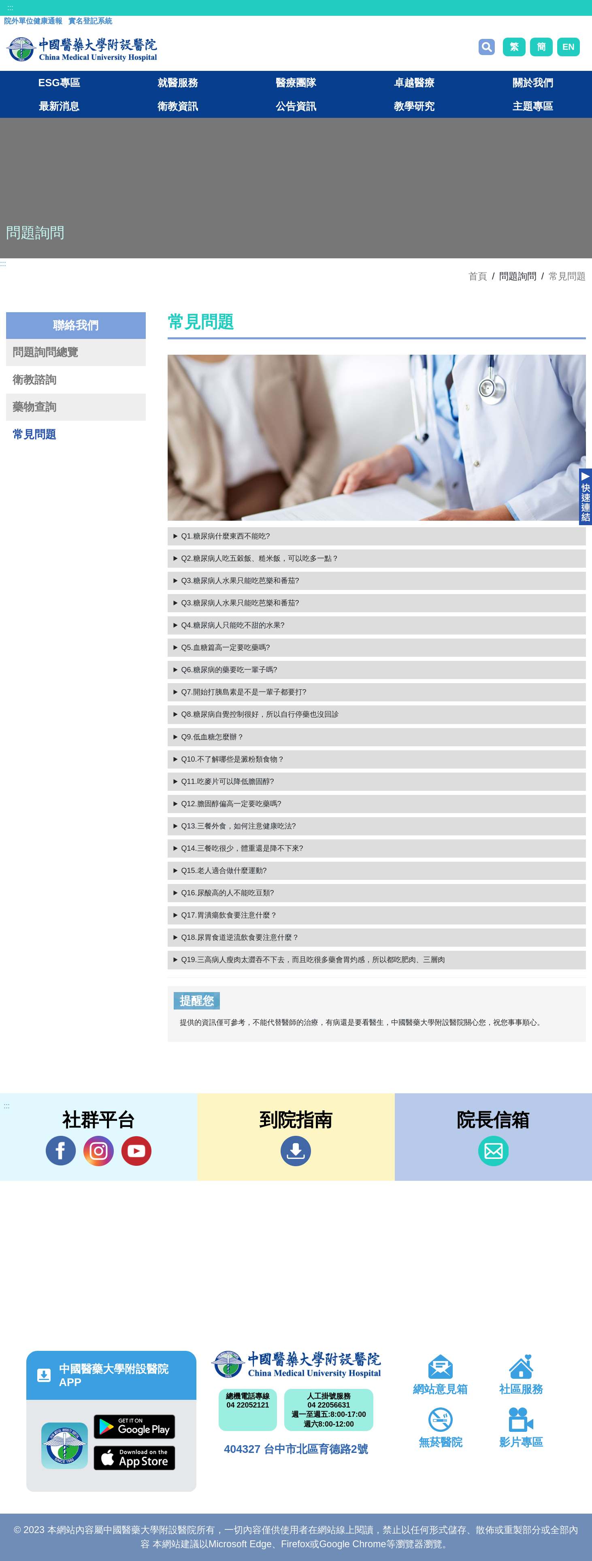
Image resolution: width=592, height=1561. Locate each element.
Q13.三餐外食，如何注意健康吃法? (238, 826)
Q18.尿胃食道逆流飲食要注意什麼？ (240, 937)
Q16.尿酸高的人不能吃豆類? (227, 893)
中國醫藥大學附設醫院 (296, 1364)
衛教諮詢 (34, 380)
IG (98, 1151)
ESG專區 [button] (59, 82)
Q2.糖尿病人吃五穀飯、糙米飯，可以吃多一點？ (260, 558)
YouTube (136, 1151)
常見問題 (567, 276)
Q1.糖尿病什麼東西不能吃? (225, 536)
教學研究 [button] (414, 106)
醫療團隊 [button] (296, 82)
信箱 (493, 1151)
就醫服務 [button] (178, 82)
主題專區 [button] (533, 106)
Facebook (61, 1151)
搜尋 (487, 47)
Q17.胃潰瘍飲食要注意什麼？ (229, 915)
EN (568, 47)
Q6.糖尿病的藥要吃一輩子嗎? (229, 670)
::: (10, 8)
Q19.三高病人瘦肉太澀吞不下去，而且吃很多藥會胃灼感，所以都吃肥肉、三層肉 (313, 960)
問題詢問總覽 (45, 352)
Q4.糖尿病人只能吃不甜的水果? (233, 625)
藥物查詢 (34, 407)
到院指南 (296, 1151)
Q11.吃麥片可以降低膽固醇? (227, 781)
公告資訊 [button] (296, 106)
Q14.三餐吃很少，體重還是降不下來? (242, 848)
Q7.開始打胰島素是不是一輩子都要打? (244, 692)
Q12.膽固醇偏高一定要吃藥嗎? (231, 804)
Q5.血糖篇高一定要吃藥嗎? (225, 647)
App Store (134, 1458)
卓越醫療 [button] (414, 82)
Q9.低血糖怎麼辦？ (212, 737)
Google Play (134, 1426)
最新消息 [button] (59, 106)
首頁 (477, 276)
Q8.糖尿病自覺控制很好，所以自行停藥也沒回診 (260, 714)
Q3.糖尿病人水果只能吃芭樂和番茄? (240, 581)
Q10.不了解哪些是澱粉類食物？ (233, 759)
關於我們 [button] (533, 82)
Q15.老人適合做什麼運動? (224, 871)
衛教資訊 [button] (178, 106)
